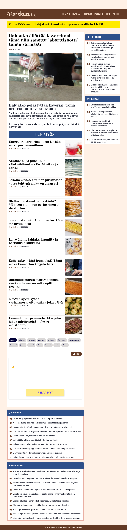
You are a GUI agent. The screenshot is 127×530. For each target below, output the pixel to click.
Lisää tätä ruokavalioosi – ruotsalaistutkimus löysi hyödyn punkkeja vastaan (46, 518)
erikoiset (51, 340)
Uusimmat (16, 412)
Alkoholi (32, 340)
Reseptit (66, 14)
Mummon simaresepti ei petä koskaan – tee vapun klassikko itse (41, 505)
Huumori (13, 345)
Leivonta (88, 14)
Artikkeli (41, 340)
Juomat (31, 345)
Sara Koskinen (14, 148)
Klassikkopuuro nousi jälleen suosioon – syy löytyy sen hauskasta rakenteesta (47, 513)
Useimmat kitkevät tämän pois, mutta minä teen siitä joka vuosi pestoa (44, 489)
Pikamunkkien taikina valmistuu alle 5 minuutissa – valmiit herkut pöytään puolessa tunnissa (45, 484)
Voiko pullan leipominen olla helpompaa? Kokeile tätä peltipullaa (41, 501)
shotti (57, 345)
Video (40, 345)
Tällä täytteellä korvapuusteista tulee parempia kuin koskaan (39, 509)
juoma (22, 345)
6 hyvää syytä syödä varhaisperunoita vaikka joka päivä (36, 300)
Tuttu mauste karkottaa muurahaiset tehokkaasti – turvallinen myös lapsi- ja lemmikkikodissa (46, 472)
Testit (108, 14)
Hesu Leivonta (74, 340)
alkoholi (22, 340)
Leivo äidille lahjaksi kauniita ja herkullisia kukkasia (33, 241)
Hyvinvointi (99, 14)
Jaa (76, 353)
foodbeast (61, 340)
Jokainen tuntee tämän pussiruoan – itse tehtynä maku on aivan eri (35, 181)
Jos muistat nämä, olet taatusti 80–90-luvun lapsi (36, 222)
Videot (116, 14)
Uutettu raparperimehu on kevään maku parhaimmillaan (35, 143)
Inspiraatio (77, 14)
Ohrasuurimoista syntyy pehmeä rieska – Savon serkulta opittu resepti (34, 283)
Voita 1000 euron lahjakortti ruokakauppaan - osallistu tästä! (56, 24)
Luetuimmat (17, 465)
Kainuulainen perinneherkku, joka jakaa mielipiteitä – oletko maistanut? (35, 321)
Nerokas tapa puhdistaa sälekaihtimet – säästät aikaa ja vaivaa (33, 164)
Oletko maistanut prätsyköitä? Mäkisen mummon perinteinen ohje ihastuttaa (36, 204)
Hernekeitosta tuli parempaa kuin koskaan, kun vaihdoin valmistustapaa (45, 478)
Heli (10, 49)
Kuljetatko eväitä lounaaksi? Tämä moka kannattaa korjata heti (35, 262)
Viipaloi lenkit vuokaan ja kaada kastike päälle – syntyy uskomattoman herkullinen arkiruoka (44, 495)
